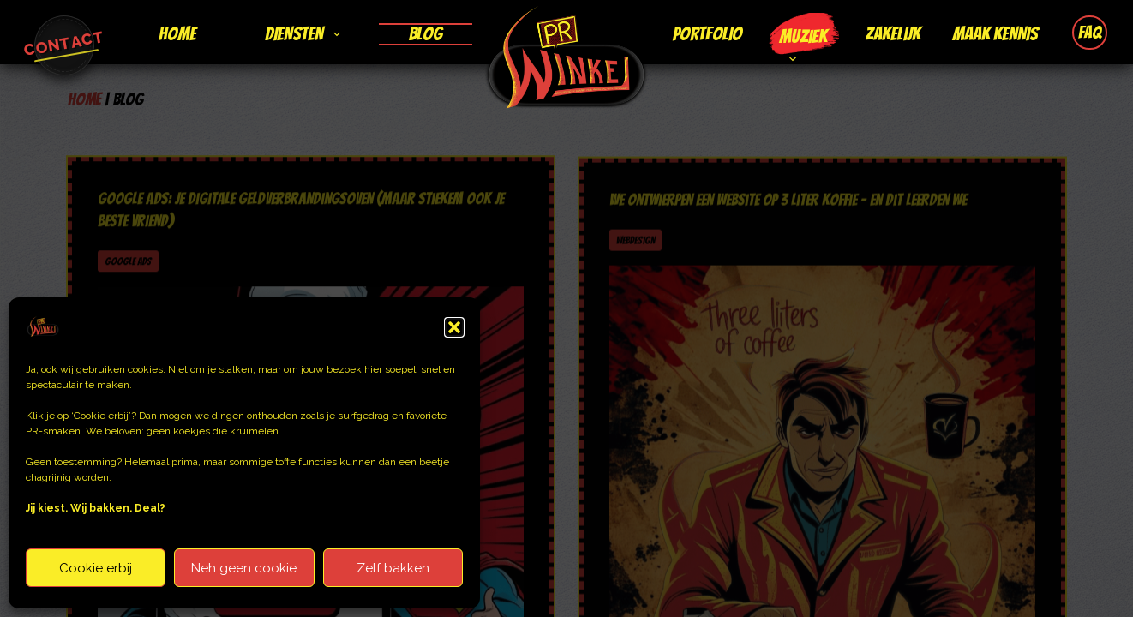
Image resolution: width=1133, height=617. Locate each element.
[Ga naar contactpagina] (64, 45)
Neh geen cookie (244, 568)
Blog (425, 34)
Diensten (306, 34)
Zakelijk (892, 34)
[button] (454, 327)
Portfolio (707, 34)
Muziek (803, 41)
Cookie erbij (95, 568)
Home (177, 34)
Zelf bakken (393, 568)
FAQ (1089, 32)
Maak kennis (995, 34)
